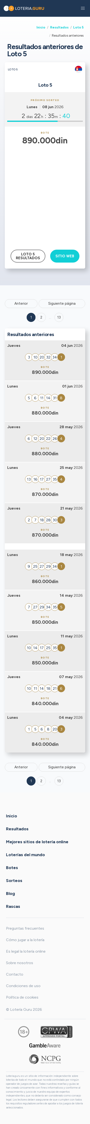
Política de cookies (22, 997)
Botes (12, 867)
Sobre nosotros (19, 963)
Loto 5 (78, 27)
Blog (10, 893)
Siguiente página (62, 303)
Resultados (59, 27)
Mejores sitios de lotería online (37, 841)
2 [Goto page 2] (41, 317)
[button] (83, 8)
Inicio (40, 27)
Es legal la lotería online (26, 951)
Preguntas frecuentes (25, 928)
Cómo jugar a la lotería (25, 940)
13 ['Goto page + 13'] (59, 317)
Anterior (21, 303)
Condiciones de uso (23, 986)
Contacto (14, 974)
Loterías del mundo (25, 854)
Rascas (13, 906)
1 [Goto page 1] (31, 317)
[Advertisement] (45, 194)
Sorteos (14, 880)
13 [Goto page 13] (59, 781)
